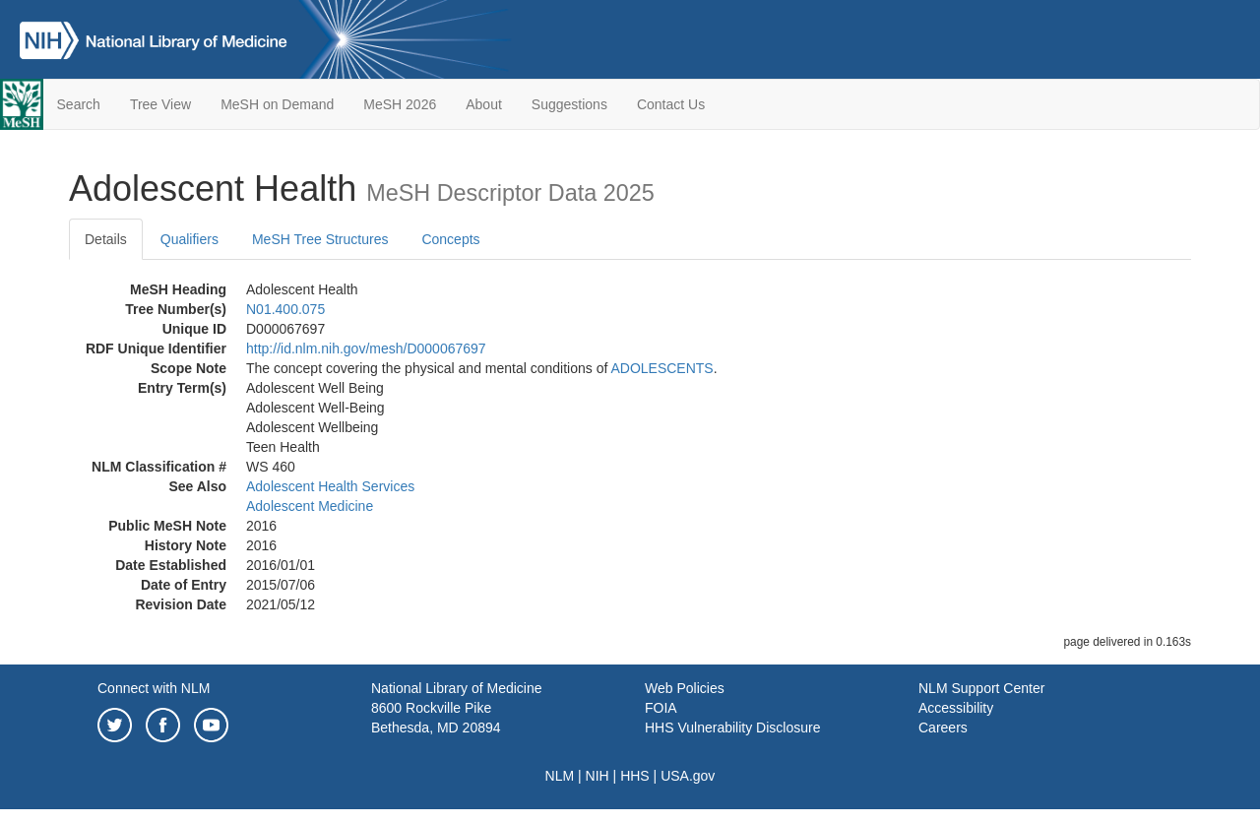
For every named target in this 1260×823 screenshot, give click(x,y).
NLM (560, 776)
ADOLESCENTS (661, 368)
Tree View (160, 104)
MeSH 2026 (399, 104)
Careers (943, 727)
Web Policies (684, 688)
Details (106, 239)
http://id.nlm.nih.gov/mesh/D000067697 (366, 348)
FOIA (661, 708)
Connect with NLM (153, 688)
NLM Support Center (981, 688)
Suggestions (569, 104)
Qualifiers (189, 239)
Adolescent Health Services (330, 486)
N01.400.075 (285, 309)
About (484, 104)
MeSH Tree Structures (320, 239)
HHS (635, 776)
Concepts (450, 239)
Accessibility (955, 708)
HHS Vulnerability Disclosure (732, 727)
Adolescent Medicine (309, 506)
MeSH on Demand (277, 104)
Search (78, 104)
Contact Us (671, 104)
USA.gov (688, 776)
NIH (597, 776)
